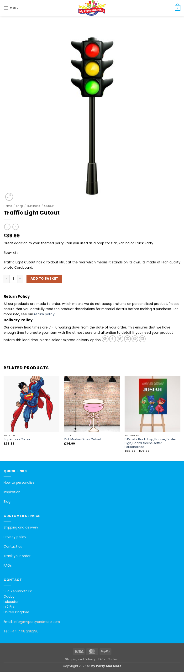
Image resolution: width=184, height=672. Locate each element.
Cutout (49, 206)
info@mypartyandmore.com (37, 622)
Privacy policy (15, 537)
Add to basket (44, 278)
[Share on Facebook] (112, 338)
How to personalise (19, 482)
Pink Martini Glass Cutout (82, 439)
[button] (11, 7)
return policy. (44, 314)
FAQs (8, 565)
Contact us (13, 546)
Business (33, 206)
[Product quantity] (13, 279)
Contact (113, 659)
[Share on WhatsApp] (105, 338)
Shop (19, 206)
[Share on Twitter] (120, 338)
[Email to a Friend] (127, 338)
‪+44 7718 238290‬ (24, 631)
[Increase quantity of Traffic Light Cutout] (20, 279)
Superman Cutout (17, 439)
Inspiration (12, 492)
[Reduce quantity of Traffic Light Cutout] (6, 279)
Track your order (17, 556)
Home (8, 206)
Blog (7, 501)
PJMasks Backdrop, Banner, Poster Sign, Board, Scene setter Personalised (150, 443)
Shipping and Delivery (80, 659)
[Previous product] (15, 227)
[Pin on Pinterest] (134, 338)
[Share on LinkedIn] (142, 338)
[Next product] (7, 227)
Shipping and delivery (21, 527)
